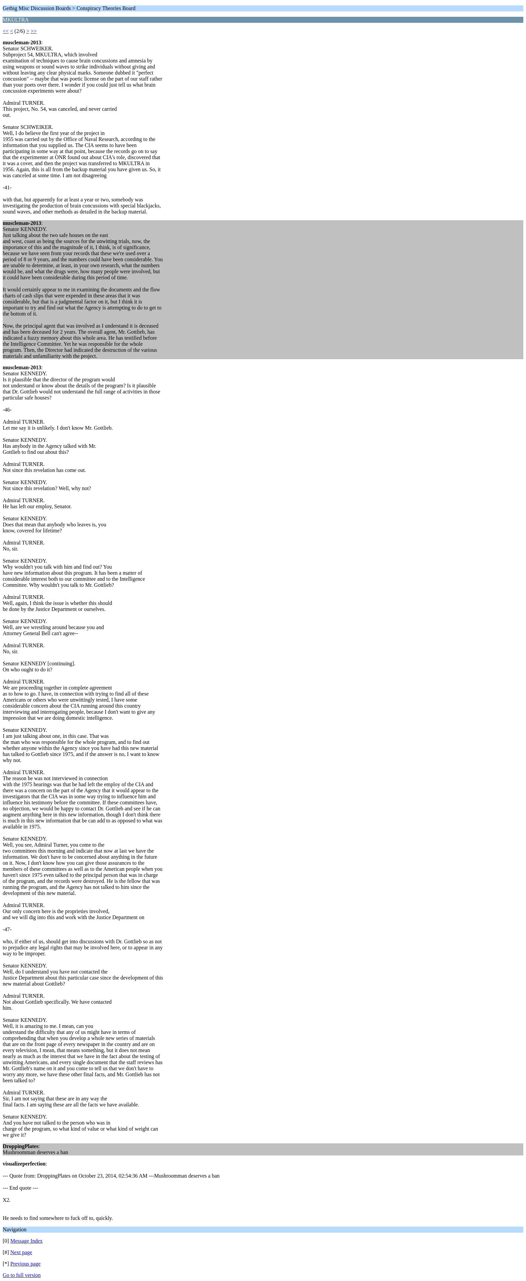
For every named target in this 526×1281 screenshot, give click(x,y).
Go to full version (22, 1275)
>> (34, 31)
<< (6, 31)
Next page (21, 1252)
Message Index (26, 1241)
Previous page (25, 1264)
